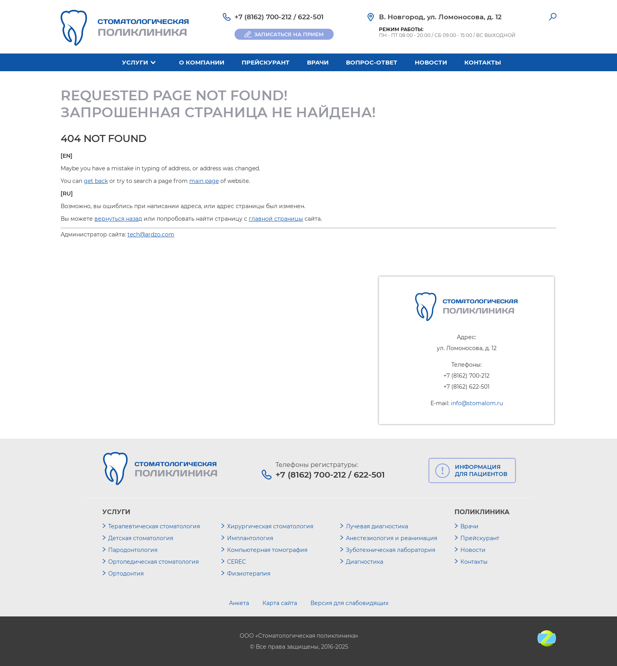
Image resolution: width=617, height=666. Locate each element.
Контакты (482, 62)
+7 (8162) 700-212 (263, 17)
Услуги (135, 62)
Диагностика (364, 561)
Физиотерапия (248, 573)
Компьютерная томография (267, 549)
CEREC (236, 561)
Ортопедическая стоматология (153, 561)
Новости (431, 62)
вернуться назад (118, 218)
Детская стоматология (140, 538)
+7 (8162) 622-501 (466, 386)
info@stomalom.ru (477, 403)
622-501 (310, 17)
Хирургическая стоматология (270, 526)
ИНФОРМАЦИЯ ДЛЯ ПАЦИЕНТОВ (481, 470)
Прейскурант (266, 62)
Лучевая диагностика (377, 526)
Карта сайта (279, 603)
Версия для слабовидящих (349, 603)
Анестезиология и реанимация (391, 538)
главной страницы (276, 218)
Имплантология (250, 538)
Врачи (318, 62)
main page (204, 180)
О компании (201, 62)
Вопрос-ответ (371, 62)
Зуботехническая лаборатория (390, 549)
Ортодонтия (126, 573)
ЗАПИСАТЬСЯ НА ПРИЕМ (289, 34)
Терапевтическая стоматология (154, 526)
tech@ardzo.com (150, 234)
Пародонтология (132, 549)
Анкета (239, 603)
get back (96, 180)
